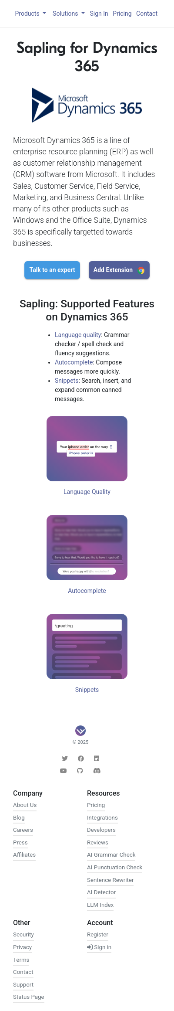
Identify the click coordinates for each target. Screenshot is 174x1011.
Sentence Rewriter (110, 880)
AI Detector (101, 892)
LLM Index (100, 905)
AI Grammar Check (111, 854)
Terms (21, 960)
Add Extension (119, 270)
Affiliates (24, 854)
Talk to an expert (52, 269)
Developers (101, 830)
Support (23, 984)
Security (23, 934)
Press (20, 842)
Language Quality (87, 491)
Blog (19, 817)
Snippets (66, 380)
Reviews (97, 842)
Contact (146, 13)
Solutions (66, 13)
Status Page (28, 997)
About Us (25, 805)
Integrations (102, 817)
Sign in (99, 947)
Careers (23, 830)
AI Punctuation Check (114, 867)
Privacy (22, 947)
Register (97, 934)
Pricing (122, 13)
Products (28, 13)
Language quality (78, 334)
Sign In (99, 13)
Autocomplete (74, 362)
